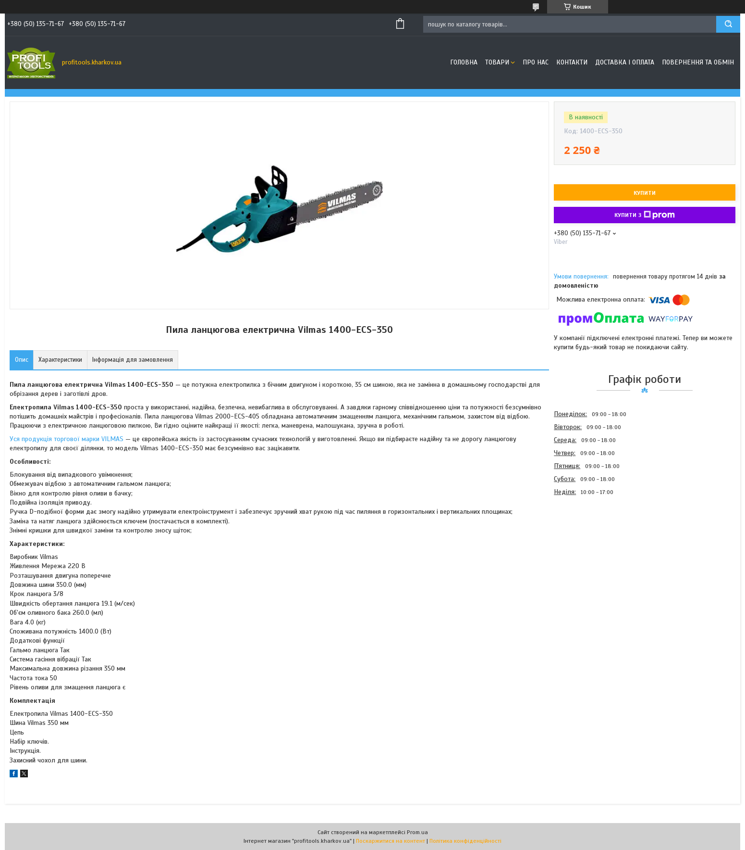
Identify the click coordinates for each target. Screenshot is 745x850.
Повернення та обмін (698, 62)
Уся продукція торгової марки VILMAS (66, 439)
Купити (645, 193)
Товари (497, 62)
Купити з (644, 215)
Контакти (571, 62)
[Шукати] (728, 24)
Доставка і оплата (624, 62)
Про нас (536, 62)
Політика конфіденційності (465, 840)
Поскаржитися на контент (390, 840)
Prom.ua (417, 832)
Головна (463, 62)
